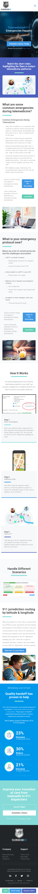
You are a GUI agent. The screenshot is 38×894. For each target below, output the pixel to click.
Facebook (16, 876)
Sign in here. (26, 48)
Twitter (22, 876)
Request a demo (29, 891)
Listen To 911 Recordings (28, 183)
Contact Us (6, 859)
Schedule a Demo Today (19, 44)
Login (5, 891)
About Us (5, 857)
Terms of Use (25, 854)
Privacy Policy (25, 859)
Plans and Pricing (8, 854)
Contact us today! (25, 819)
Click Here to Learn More (14, 651)
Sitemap (19, 880)
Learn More (28, 196)
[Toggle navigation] (35, 6)
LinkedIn (10, 876)
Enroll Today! (19, 807)
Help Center (24, 857)
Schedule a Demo (19, 813)
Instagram (28, 876)
